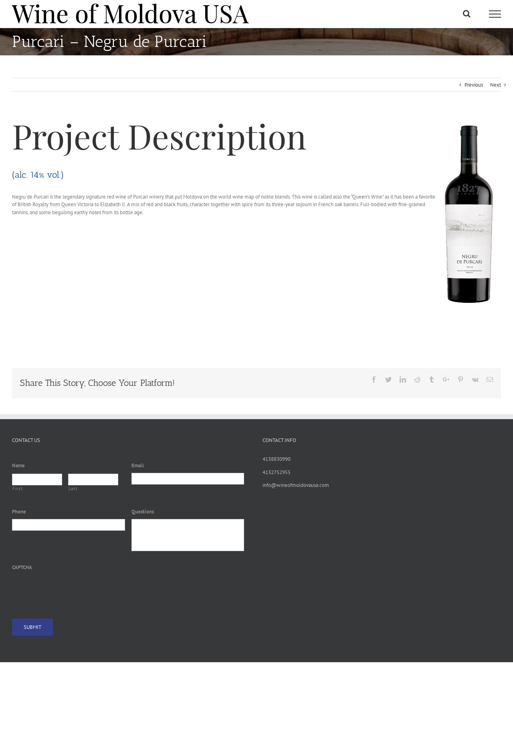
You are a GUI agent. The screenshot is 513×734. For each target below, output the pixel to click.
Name (18, 465)
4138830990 (277, 459)
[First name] (37, 479)
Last (73, 488)
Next (495, 84)
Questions (142, 512)
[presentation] (73, 590)
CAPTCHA (22, 567)
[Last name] (93, 479)
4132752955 (277, 472)
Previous (474, 84)
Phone (19, 512)
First (17, 488)
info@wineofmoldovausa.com (296, 485)
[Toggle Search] (467, 14)
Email (137, 465)
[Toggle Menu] (495, 14)
